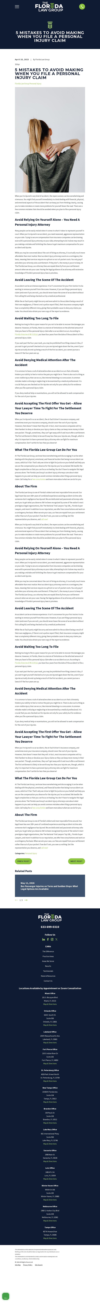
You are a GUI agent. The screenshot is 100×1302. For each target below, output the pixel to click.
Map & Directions (50, 1041)
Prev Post (23, 898)
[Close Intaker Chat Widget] (93, 1232)
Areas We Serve (48, 998)
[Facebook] (48, 976)
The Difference (48, 988)
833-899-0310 (50, 964)
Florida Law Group (22, 121)
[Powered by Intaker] (81, 1297)
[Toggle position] (88, 1232)
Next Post (77, 898)
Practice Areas (48, 993)
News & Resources (48, 1013)
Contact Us (48, 1018)
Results (48, 1003)
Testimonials (48, 1008)
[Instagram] (52, 976)
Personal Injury (35, 121)
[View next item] (26, 937)
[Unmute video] (61, 1232)
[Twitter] (56, 976)
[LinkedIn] (43, 976)
